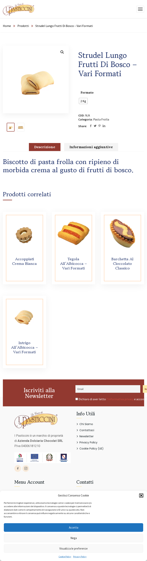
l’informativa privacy (120, 399)
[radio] (83, 101)
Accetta (73, 527)
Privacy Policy (80, 556)
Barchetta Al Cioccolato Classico (122, 263)
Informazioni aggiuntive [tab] (91, 147)
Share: (82, 126)
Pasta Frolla (101, 119)
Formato (87, 92)
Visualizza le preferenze (73, 548)
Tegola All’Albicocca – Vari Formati (73, 263)
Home (7, 26)
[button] (141, 495)
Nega (73, 538)
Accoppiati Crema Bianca (24, 261)
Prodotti (23, 26)
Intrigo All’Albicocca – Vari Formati (24, 347)
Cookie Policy (65, 556)
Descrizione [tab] (44, 147)
